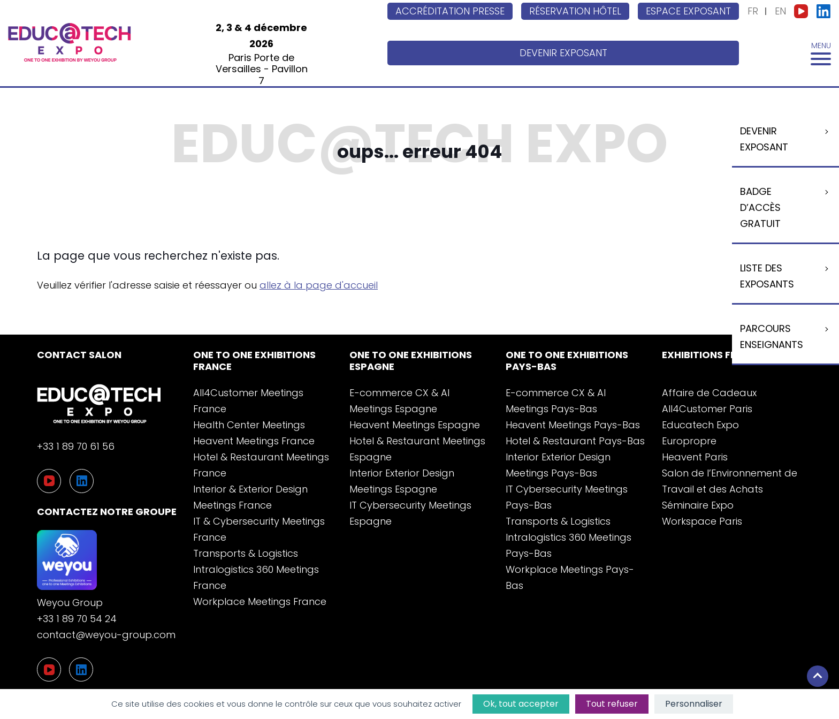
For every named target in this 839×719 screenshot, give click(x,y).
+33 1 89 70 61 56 (76, 446)
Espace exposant (688, 11)
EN (780, 11)
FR (753, 11)
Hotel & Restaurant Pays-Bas (575, 441)
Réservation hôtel (575, 11)
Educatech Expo (700, 425)
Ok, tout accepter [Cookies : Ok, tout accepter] (521, 704)
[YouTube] (49, 669)
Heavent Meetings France (254, 441)
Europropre (689, 441)
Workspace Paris (702, 521)
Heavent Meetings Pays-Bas (573, 425)
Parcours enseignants (771, 336)
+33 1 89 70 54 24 (77, 618)
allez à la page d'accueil (319, 285)
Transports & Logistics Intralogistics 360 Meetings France (256, 569)
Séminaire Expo (698, 505)
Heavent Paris (695, 457)
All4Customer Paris (707, 408)
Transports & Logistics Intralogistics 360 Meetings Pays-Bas (568, 537)
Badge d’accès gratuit (760, 207)
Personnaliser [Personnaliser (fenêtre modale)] (693, 704)
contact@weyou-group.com (106, 634)
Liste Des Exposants (767, 276)
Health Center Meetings (249, 425)
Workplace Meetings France (259, 601)
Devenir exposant (563, 52)
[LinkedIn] (81, 669)
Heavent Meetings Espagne (414, 425)
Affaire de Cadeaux (709, 392)
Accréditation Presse (450, 11)
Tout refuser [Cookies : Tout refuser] (612, 704)
